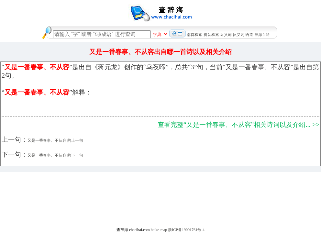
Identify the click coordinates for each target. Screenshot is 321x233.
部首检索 (194, 34)
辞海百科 (262, 34)
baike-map (159, 229)
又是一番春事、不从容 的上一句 (55, 140)
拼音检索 (211, 34)
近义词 (226, 34)
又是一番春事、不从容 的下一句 (55, 155)
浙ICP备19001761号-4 (186, 229)
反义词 (238, 34)
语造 (249, 34)
